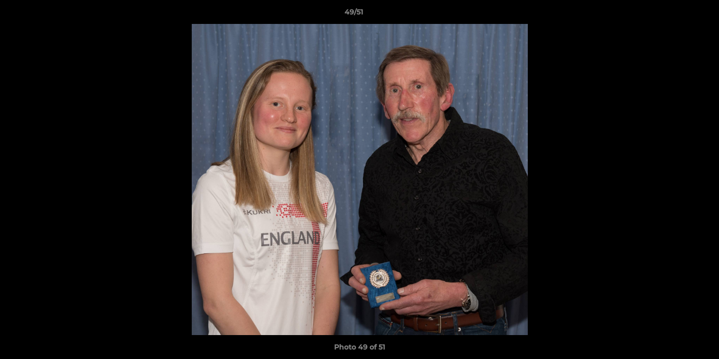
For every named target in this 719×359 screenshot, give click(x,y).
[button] (677, 14)
